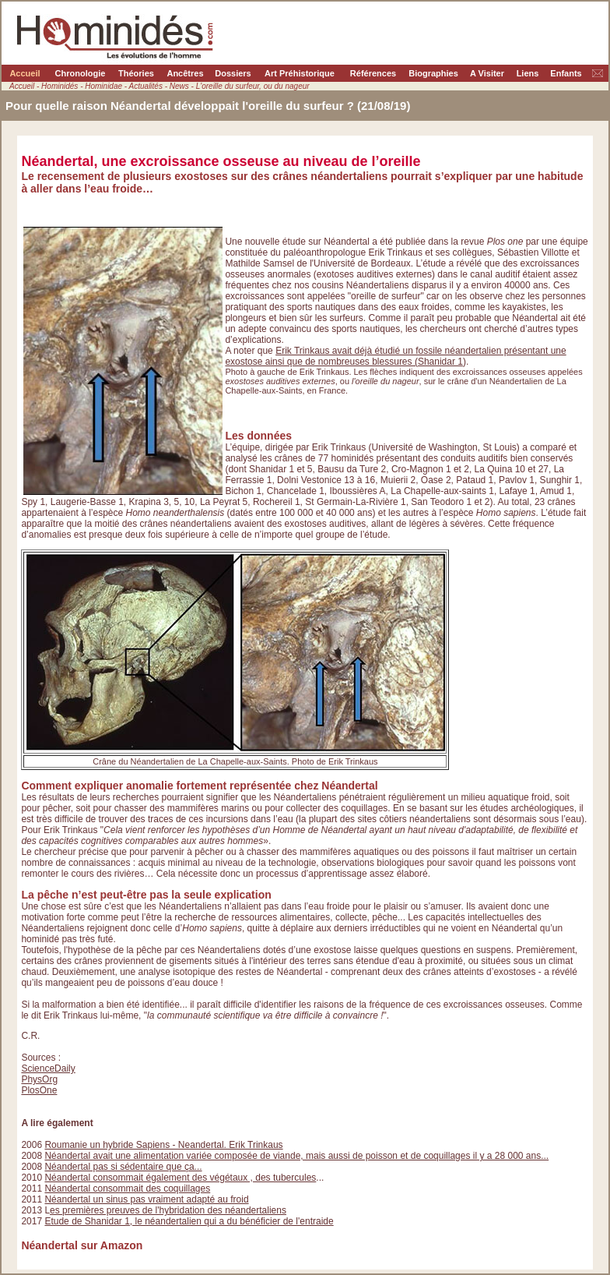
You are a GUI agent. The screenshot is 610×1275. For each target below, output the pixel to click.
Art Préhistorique (300, 73)
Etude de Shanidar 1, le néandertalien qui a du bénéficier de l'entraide (188, 1221)
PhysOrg (39, 1079)
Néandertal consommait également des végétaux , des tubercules (180, 1177)
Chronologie (80, 73)
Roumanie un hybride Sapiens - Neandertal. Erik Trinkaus (163, 1144)
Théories (136, 73)
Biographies (433, 73)
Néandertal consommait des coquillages (127, 1188)
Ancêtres (185, 73)
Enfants (565, 73)
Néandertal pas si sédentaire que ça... (123, 1166)
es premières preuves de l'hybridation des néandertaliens (168, 1210)
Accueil (24, 73)
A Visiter (487, 73)
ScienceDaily (48, 1068)
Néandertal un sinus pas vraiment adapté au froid (146, 1199)
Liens (528, 73)
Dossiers (233, 73)
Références (373, 73)
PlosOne (39, 1090)
